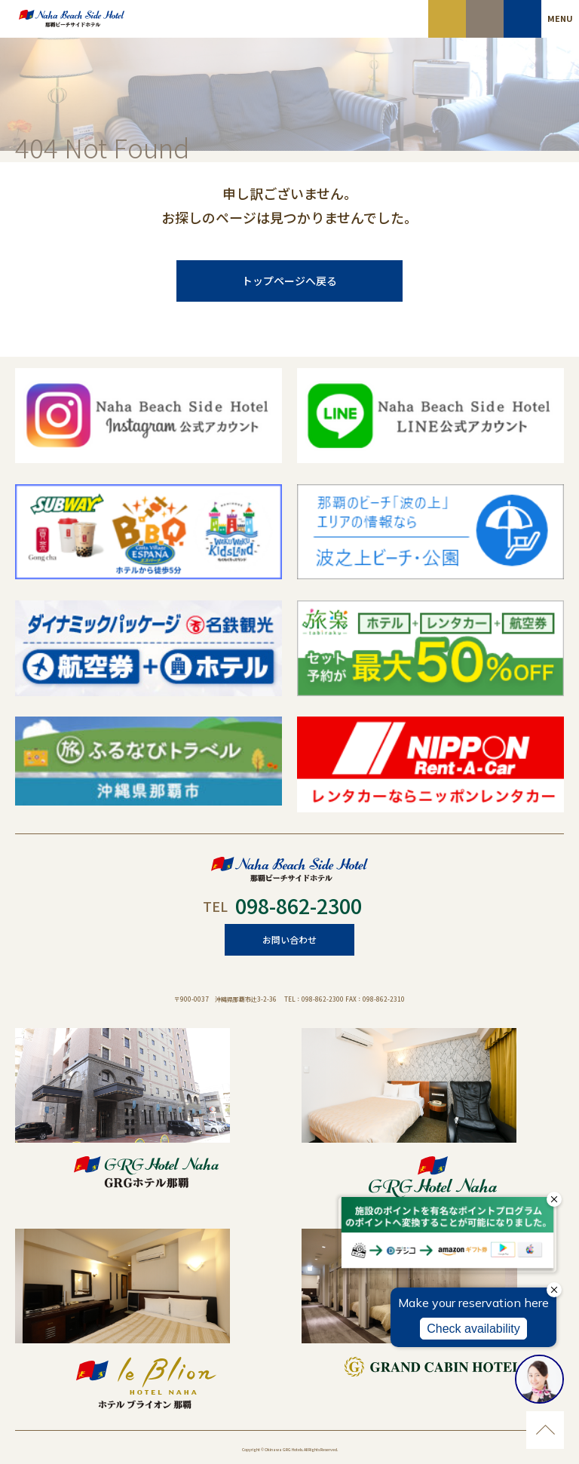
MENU (560, 18)
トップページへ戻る (289, 280)
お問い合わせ (289, 939)
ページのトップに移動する (545, 1430)
